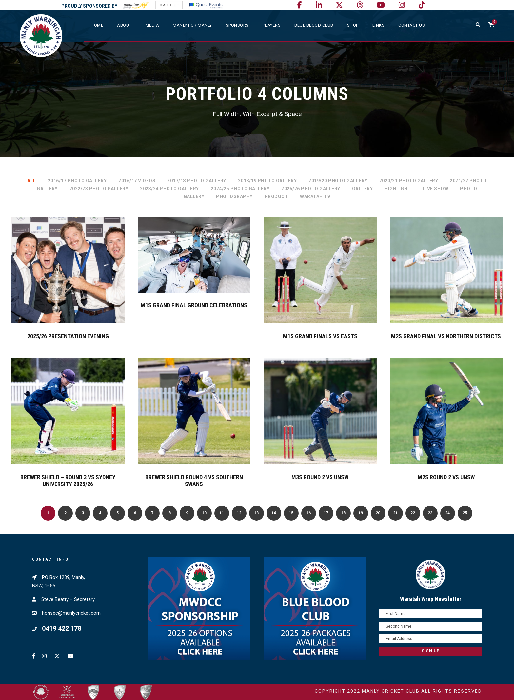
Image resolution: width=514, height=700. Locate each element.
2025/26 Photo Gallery (310, 188)
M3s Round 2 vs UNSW (319, 477)
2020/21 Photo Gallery (408, 180)
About (124, 25)
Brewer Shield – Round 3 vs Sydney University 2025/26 (67, 481)
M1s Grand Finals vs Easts (320, 336)
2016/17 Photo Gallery (77, 180)
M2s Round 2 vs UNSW (446, 477)
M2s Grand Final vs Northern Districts (446, 336)
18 (343, 513)
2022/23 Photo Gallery (98, 188)
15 (291, 513)
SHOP (353, 25)
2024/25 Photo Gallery (240, 188)
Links (378, 25)
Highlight (398, 188)
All (31, 180)
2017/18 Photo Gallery (196, 180)
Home (97, 25)
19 (360, 513)
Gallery (362, 188)
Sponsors (237, 25)
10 (204, 513)
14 (273, 513)
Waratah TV (315, 196)
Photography (234, 196)
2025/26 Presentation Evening (68, 336)
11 (221, 513)
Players (272, 25)
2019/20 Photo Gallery (337, 180)
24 (447, 513)
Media (152, 25)
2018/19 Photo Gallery (267, 180)
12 (239, 513)
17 (326, 513)
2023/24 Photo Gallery (169, 188)
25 (465, 513)
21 (395, 513)
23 (430, 513)
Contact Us (411, 25)
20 (378, 513)
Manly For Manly (192, 25)
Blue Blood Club (313, 25)
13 (256, 513)
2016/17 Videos (136, 180)
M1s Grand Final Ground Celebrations (194, 305)
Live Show (435, 188)
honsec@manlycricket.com (71, 613)
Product (276, 196)
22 (412, 513)
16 (308, 513)
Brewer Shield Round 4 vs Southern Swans (194, 481)
